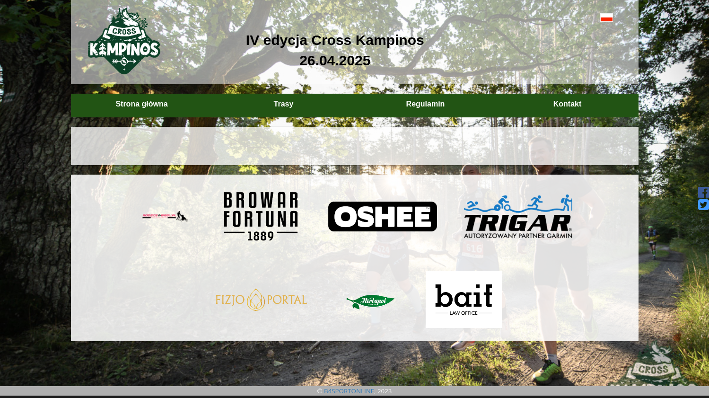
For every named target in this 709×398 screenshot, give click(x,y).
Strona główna (141, 104)
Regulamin (425, 104)
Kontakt (567, 104)
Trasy (284, 104)
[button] (585, 17)
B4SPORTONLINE (349, 391)
